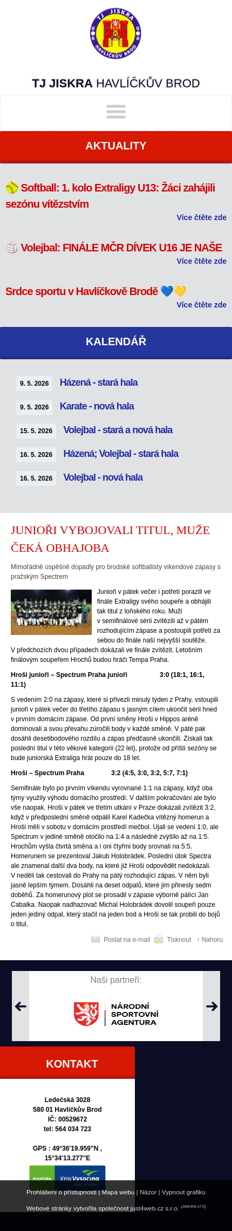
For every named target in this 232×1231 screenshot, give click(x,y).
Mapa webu (118, 1191)
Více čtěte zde (201, 217)
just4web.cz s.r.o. (155, 1208)
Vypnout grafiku (184, 1191)
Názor (148, 1191)
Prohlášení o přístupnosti (61, 1191)
